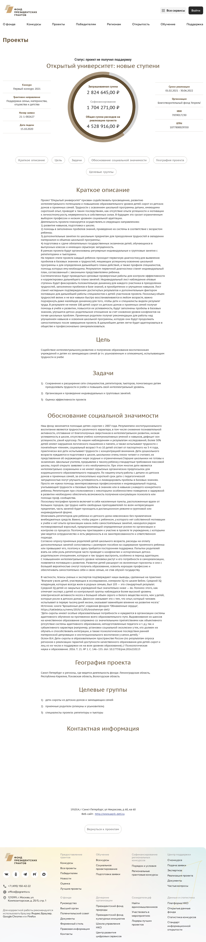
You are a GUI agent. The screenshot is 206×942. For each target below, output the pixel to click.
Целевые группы (101, 167)
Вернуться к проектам (103, 822)
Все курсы (102, 853)
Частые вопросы (177, 878)
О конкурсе (174, 853)
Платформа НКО (177, 896)
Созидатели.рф (141, 890)
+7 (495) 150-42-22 (17, 879)
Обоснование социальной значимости (119, 158)
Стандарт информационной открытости (179, 919)
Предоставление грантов (71, 849)
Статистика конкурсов (181, 910)
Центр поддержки (179, 847)
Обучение (168, 23)
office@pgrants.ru (16, 885)
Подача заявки (176, 858)
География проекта (170, 158)
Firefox (32, 909)
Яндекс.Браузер (41, 906)
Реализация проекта (180, 868)
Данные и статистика (181, 890)
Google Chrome (12, 909)
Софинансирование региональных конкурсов (145, 850)
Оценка (65, 876)
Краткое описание (31, 158)
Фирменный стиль (71, 916)
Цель (58, 158)
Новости (65, 871)
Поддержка (195, 23)
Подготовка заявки (108, 867)
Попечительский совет (74, 906)
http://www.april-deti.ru (110, 807)
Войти (195, 10)
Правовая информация (75, 921)
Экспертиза (174, 863)
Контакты (66, 926)
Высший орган (69, 901)
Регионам (114, 23)
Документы (174, 873)
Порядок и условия (144, 858)
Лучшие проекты (70, 881)
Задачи (77, 158)
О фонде (9, 23)
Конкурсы (34, 23)
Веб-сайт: (88, 807)
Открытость (141, 23)
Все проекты (68, 861)
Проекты (58, 23)
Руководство (68, 896)
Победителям (86, 23)
